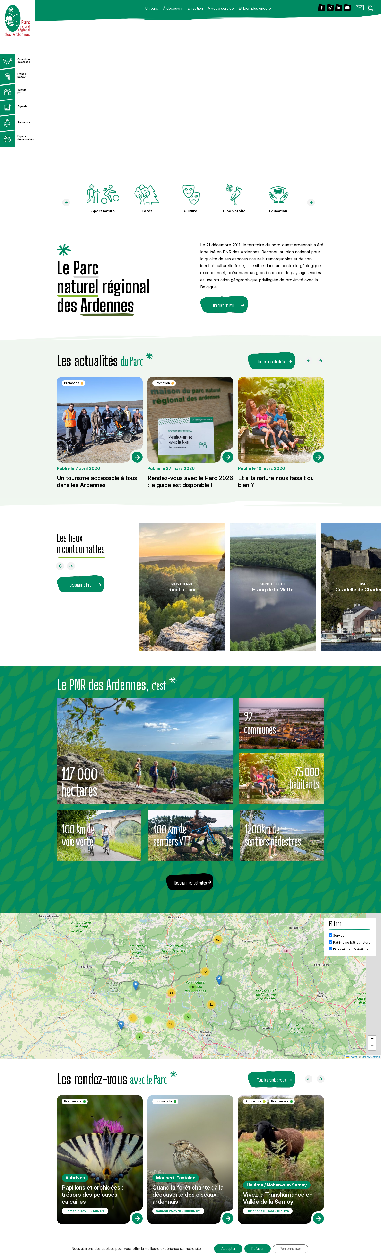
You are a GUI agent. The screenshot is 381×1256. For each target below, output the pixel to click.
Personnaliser (292, 1248)
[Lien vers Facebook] (321, 8)
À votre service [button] (221, 8)
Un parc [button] (151, 8)
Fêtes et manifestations (348, 949)
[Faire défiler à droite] (322, 361)
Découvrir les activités (190, 883)
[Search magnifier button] (372, 6)
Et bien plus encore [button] (255, 8)
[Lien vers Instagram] (330, 8)
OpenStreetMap (371, 1056)
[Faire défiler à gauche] (310, 361)
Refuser (257, 1248)
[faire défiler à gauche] (68, 203)
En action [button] (195, 8)
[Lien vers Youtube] (347, 8)
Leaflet (351, 1056)
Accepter (227, 1248)
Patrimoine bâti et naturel (350, 942)
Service (337, 935)
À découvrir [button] (172, 8)
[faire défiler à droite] (313, 203)
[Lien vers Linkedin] (338, 8)
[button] (219, 980)
